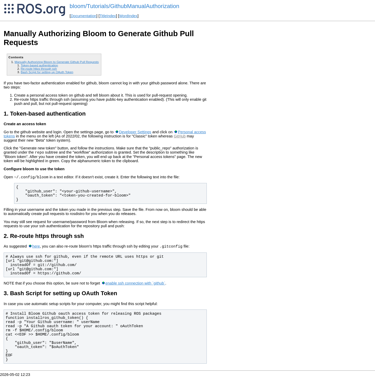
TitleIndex (107, 16)
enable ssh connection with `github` (135, 285)
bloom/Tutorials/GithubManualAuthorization (124, 6)
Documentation (83, 16)
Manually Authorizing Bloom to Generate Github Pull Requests (57, 62)
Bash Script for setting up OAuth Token (47, 72)
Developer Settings (135, 132)
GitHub (180, 136)
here (36, 249)
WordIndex (128, 16)
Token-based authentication (39, 65)
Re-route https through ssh (39, 68)
